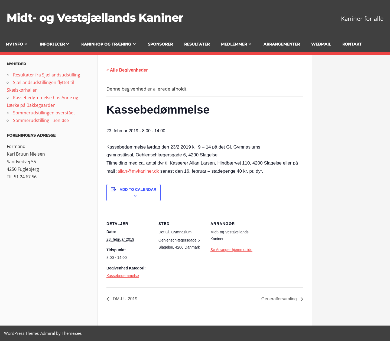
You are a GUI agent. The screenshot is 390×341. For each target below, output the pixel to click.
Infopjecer (52, 44)
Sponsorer (160, 44)
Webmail (321, 44)
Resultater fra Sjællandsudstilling (46, 75)
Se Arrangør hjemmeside (231, 249)
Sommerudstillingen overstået (44, 113)
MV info (14, 44)
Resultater (197, 44)
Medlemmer (234, 44)
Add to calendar (138, 189)
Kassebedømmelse (122, 276)
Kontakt (352, 44)
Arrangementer (282, 44)
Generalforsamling (279, 299)
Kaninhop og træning (106, 44)
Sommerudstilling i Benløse (41, 120)
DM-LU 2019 (124, 299)
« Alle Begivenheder (127, 70)
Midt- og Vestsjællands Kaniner (94, 17)
